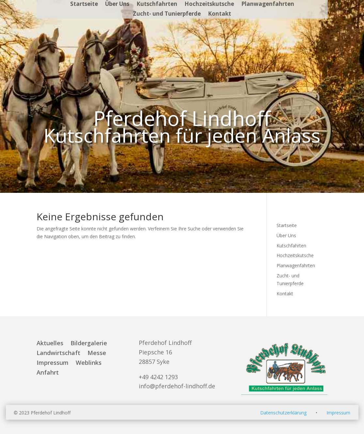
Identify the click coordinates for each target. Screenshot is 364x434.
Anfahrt (48, 373)
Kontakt (219, 14)
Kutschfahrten (156, 5)
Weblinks (89, 363)
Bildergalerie (89, 344)
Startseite (84, 5)
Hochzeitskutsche (209, 5)
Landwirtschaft (58, 353)
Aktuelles (50, 344)
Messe (96, 353)
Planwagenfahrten (267, 5)
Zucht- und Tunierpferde (167, 14)
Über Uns (117, 5)
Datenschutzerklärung (283, 413)
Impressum (53, 363)
